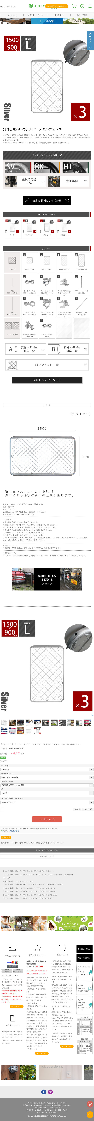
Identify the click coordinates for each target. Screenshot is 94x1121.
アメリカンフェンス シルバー (44, 871)
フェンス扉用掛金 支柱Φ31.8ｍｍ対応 (64, 285)
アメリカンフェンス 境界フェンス (45, 895)
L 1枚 (12, 227)
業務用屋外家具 (8, 881)
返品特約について (47, 856)
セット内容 (4, 766)
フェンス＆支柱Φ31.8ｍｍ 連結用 (30, 284)
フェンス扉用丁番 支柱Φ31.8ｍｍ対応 (47, 285)
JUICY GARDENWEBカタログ (83, 988)
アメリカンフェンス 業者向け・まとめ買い (48, 885)
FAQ (1, 6)
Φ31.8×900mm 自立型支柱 (82, 284)
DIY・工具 (6, 878)
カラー (3, 789)
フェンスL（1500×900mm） (64, 874)
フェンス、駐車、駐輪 (10, 871)
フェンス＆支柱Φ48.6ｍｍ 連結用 (30, 306)
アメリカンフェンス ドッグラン (44, 888)
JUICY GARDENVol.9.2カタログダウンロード (84, 1005)
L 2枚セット (30, 227)
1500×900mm (64, 261)
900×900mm (30, 261)
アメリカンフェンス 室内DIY (43, 898)
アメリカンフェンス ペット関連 (44, 891)
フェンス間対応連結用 (47, 328)
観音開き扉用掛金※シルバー (30, 328)
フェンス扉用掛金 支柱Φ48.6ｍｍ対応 (64, 307)
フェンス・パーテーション (24, 881)
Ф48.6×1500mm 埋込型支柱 (82, 306)
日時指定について (7, 781)
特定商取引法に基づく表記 (47, 1112)
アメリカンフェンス (26, 871)
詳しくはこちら (16, 1006)
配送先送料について (7, 773)
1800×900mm (82, 261)
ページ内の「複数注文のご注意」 (12, 798)
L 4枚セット (64, 227)
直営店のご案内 (84, 949)
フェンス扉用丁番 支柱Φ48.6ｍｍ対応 (47, 307)
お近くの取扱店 (84, 958)
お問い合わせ (11, 6)
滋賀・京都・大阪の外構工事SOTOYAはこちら (84, 972)
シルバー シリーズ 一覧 (47, 380)
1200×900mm (47, 261)
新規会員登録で (56, 6)
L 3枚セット (47, 227)
